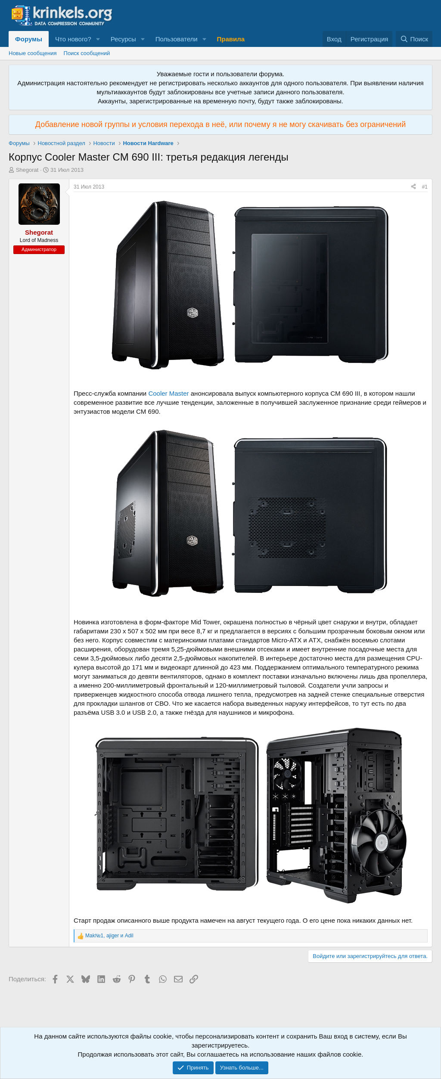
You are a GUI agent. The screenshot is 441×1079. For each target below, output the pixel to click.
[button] (98, 39)
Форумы (28, 39)
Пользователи (176, 39)
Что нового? (73, 39)
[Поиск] (414, 39)
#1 (425, 187)
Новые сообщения (33, 53)
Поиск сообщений (87, 53)
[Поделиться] (413, 187)
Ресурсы (123, 39)
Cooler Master (168, 393)
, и (109, 936)
